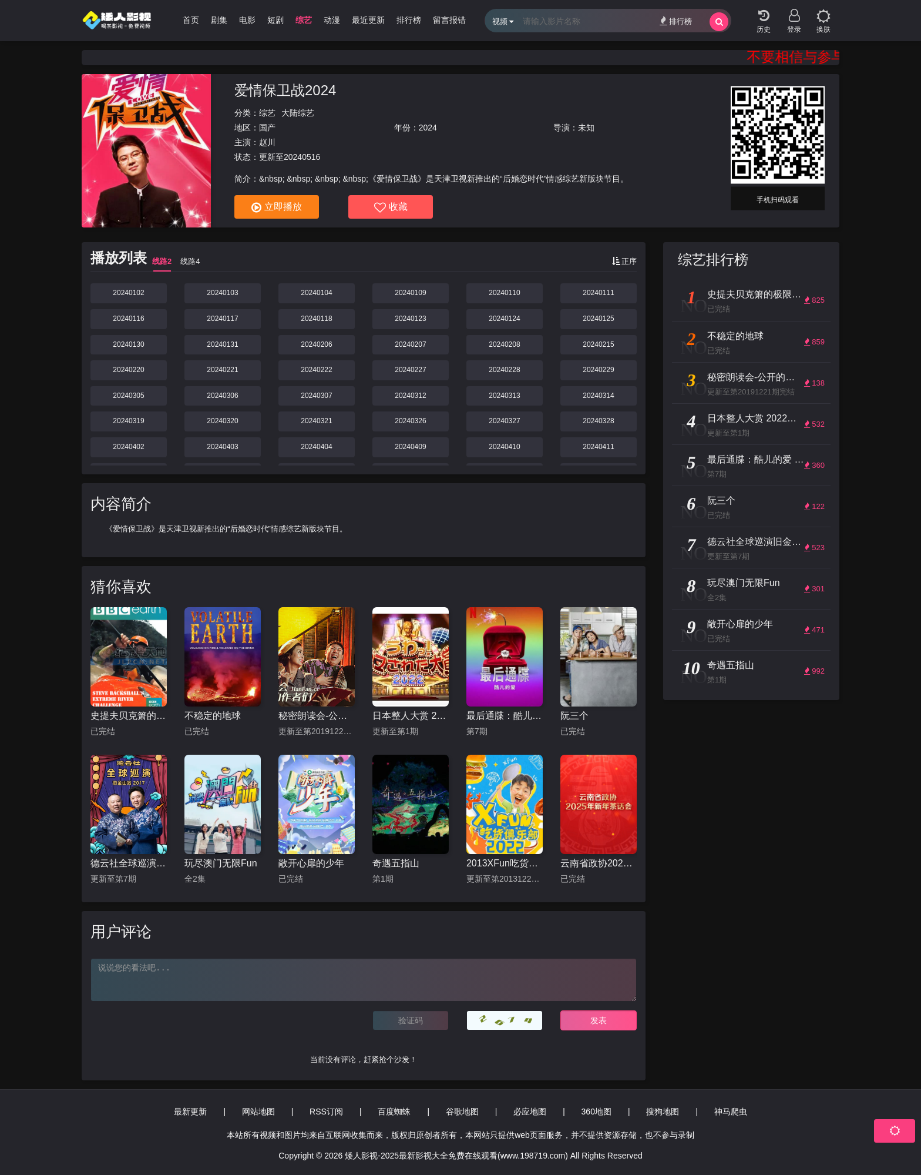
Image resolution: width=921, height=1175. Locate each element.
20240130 (128, 344)
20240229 (598, 370)
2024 (428, 127)
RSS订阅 (326, 1111)
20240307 (316, 395)
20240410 (504, 447)
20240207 (410, 344)
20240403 (222, 447)
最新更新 (190, 1111)
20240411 (598, 447)
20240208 (504, 344)
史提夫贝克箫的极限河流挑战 (128, 716)
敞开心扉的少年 (311, 863)
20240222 (316, 370)
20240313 (504, 395)
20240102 (128, 293)
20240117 (222, 318)
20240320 (222, 421)
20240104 (316, 293)
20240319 (128, 421)
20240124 (504, 318)
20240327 (504, 421)
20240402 (128, 447)
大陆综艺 (297, 113)
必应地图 (529, 1111)
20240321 (316, 421)
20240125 (598, 318)
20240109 (410, 293)
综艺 (267, 113)
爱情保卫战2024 (285, 90)
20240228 (504, 370)
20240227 (410, 370)
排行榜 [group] (408, 20)
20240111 (598, 293)
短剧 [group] (275, 20)
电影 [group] (247, 20)
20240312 (410, 395)
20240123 (410, 318)
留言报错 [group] (449, 20)
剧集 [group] (219, 20)
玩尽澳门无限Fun (220, 863)
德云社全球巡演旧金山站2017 (128, 863)
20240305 (128, 395)
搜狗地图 (662, 1111)
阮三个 (574, 716)
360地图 (596, 1111)
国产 (267, 127)
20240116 (128, 318)
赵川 (267, 142)
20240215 (598, 344)
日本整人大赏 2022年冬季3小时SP (410, 716)
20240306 (222, 395)
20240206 (316, 344)
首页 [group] (191, 20)
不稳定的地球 (212, 716)
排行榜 (676, 21)
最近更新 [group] (368, 20)
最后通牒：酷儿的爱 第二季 (504, 716)
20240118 (316, 318)
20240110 (504, 293)
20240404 (316, 447)
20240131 (222, 344)
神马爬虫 (730, 1111)
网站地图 (258, 1111)
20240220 (128, 370)
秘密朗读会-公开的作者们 (316, 716)
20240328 (598, 421)
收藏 (391, 207)
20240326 (410, 421)
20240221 (222, 370)
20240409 (410, 447)
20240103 (222, 293)
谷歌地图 (462, 1111)
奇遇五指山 (395, 863)
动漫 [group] (332, 20)
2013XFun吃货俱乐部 (504, 863)
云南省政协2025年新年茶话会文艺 (598, 863)
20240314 (598, 395)
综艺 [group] (303, 20)
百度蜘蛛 (394, 1111)
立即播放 (276, 207)
